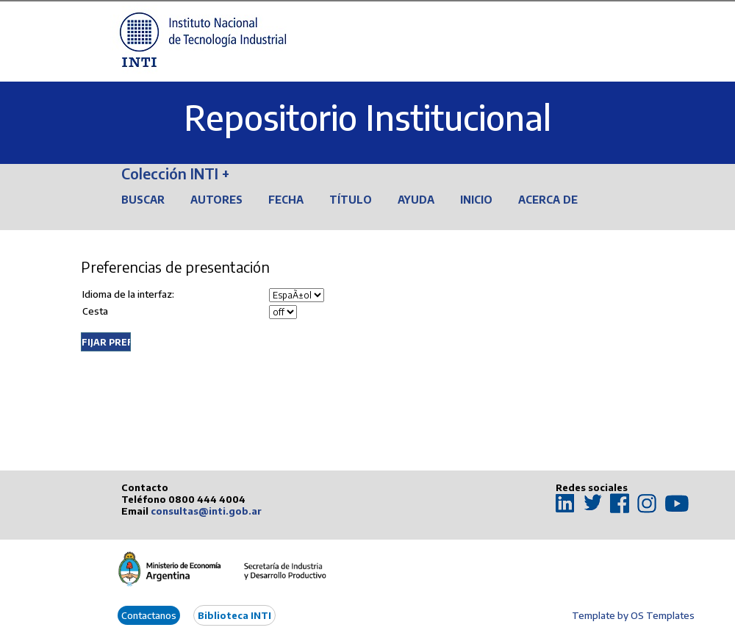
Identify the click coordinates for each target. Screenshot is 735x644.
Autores (216, 199)
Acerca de (548, 199)
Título (350, 199)
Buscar (143, 199)
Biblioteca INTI (234, 615)
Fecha (286, 199)
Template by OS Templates (633, 615)
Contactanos (148, 615)
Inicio (476, 199)
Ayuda (416, 199)
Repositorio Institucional (367, 117)
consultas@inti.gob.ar (206, 511)
